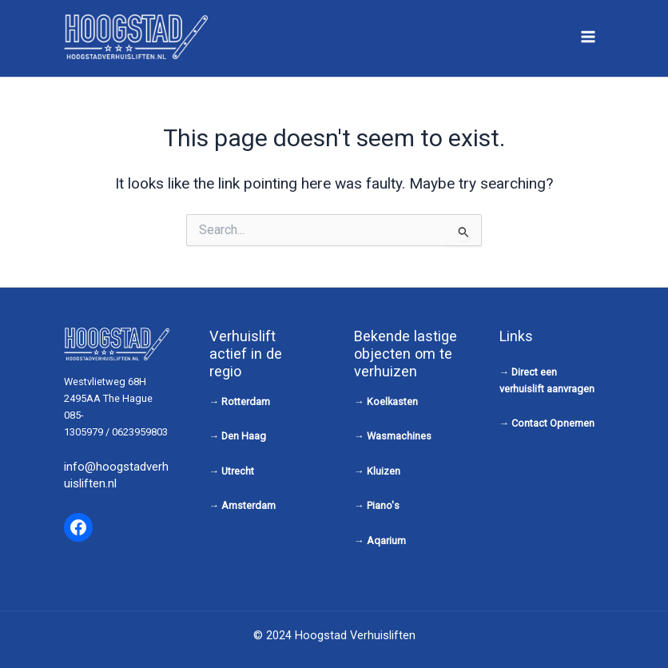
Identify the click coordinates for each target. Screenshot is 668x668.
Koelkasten (392, 402)
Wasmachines (399, 436)
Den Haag (243, 436)
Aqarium (386, 541)
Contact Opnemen (552, 423)
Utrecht (237, 471)
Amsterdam (248, 505)
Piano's (383, 505)
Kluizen (383, 471)
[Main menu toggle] (588, 36)
